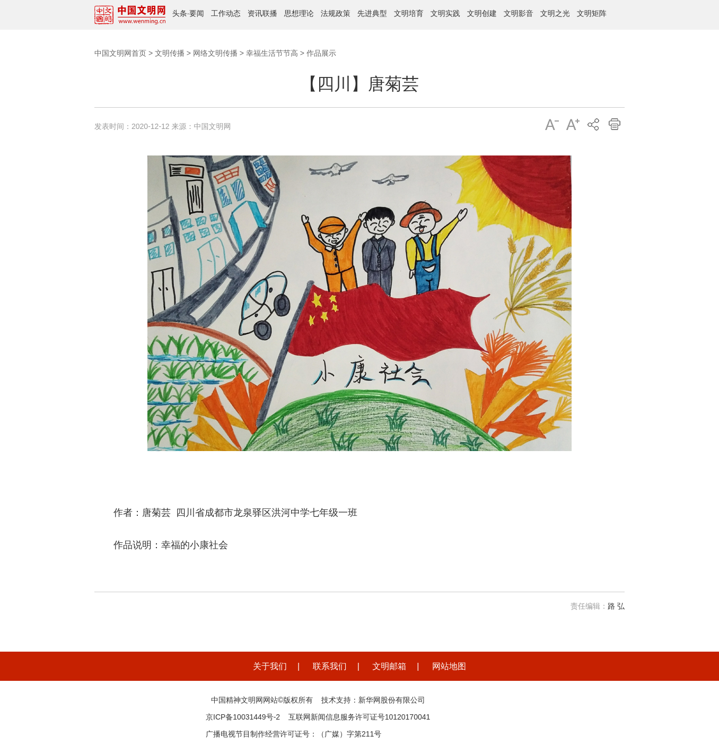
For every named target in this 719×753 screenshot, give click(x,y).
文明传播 (170, 53)
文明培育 (409, 13)
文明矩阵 (592, 13)
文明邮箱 (389, 666)
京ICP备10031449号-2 (243, 717)
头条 (179, 13)
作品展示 (321, 53)
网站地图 (449, 666)
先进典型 (372, 13)
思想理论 (299, 13)
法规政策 (335, 13)
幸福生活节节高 (272, 53)
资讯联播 (262, 13)
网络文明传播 (215, 53)
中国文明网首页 (120, 53)
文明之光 (555, 13)
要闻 (196, 13)
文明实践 (445, 13)
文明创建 (482, 13)
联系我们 (330, 666)
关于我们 (270, 666)
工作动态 (226, 13)
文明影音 (518, 13)
